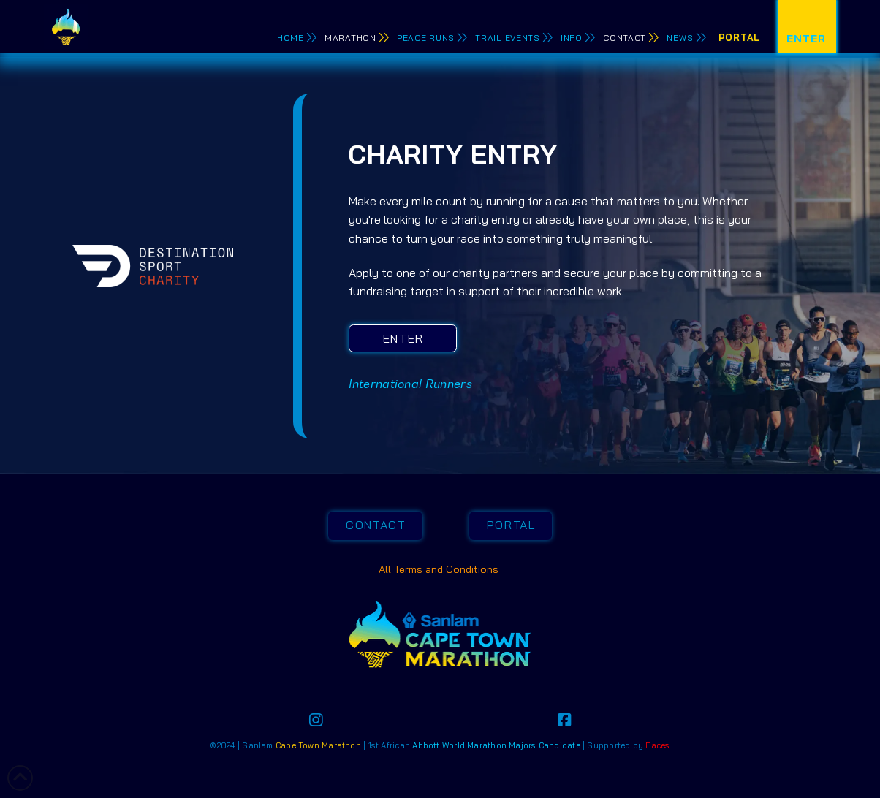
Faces (657, 745)
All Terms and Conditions (440, 569)
